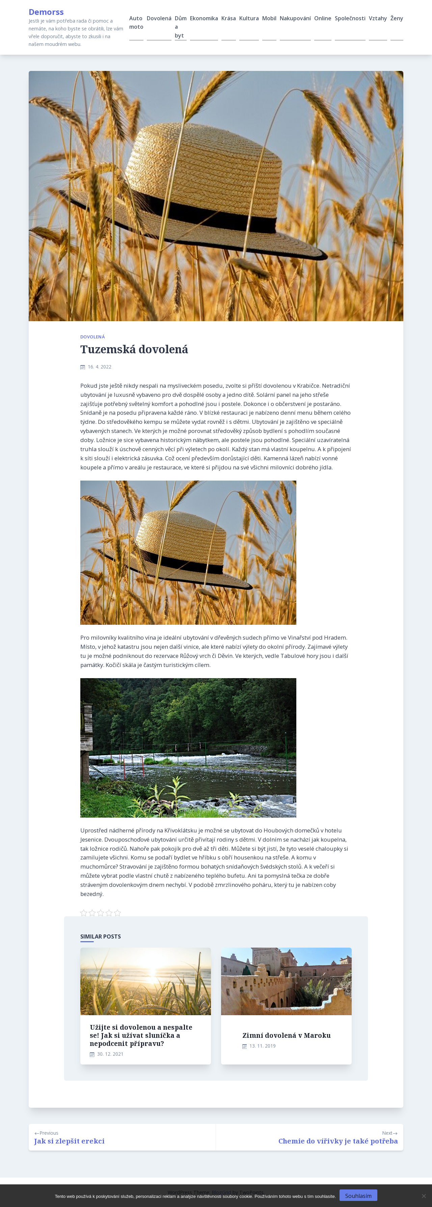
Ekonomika (204, 18)
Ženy (396, 18)
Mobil (269, 18)
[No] (423, 1195)
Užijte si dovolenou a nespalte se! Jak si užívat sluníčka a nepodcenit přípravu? (141, 1035)
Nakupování (295, 18)
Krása (228, 18)
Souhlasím (358, 1196)
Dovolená (159, 18)
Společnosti (350, 18)
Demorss (46, 11)
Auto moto (136, 23)
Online (322, 18)
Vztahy (378, 18)
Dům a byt (181, 27)
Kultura (249, 18)
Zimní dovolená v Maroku (286, 1035)
